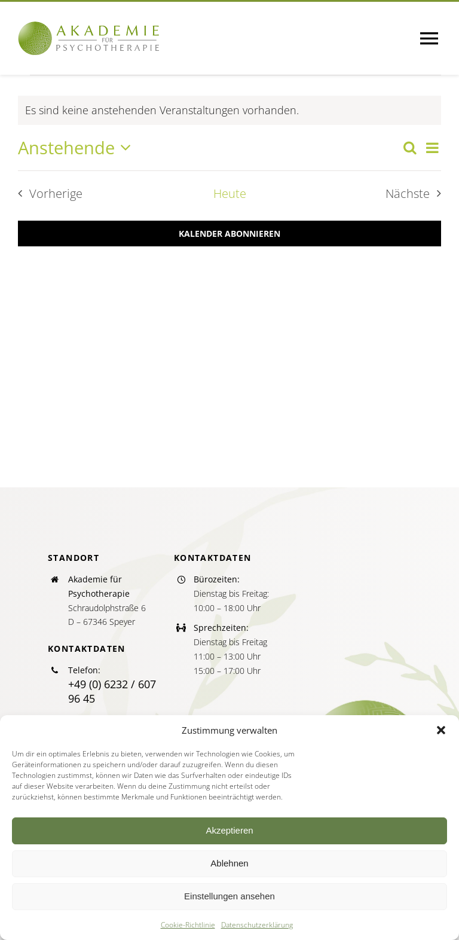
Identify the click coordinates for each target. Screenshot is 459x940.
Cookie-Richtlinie (188, 925)
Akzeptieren (229, 830)
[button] (441, 730)
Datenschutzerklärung (257, 925)
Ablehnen (229, 863)
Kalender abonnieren (229, 233)
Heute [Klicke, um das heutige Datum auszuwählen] (229, 193)
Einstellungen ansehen (229, 896)
